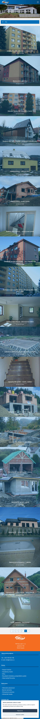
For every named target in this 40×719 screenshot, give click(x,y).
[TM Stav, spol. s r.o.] (15, 2)
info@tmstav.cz (10, 660)
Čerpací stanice (6, 670)
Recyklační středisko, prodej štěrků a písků (14, 676)
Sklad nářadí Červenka (8, 678)
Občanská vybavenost (8, 688)
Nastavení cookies (20, 714)
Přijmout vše (20, 710)
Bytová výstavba (7, 690)
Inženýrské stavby (7, 694)
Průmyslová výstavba (8, 692)
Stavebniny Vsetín (7, 672)
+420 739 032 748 (9, 658)
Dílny (3, 674)
